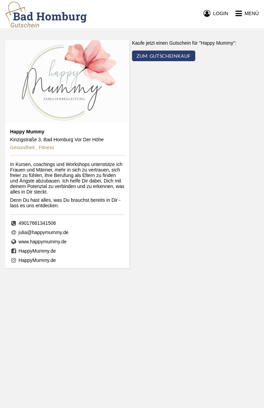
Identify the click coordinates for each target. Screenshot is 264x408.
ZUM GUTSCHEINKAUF (163, 56)
